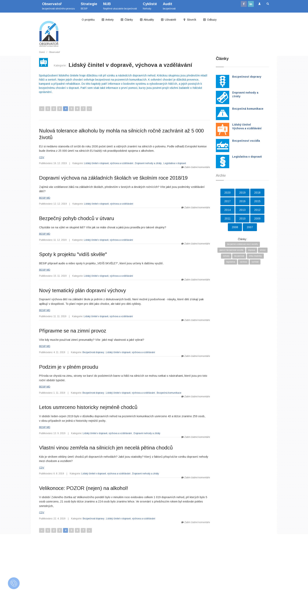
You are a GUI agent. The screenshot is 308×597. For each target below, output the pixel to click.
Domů (42, 52)
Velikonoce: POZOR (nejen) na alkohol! (83, 488)
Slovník (189, 19)
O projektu (88, 19)
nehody (226, 256)
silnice (263, 250)
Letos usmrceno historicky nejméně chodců (88, 407)
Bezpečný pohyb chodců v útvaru (76, 218)
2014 (227, 209)
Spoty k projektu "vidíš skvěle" (73, 254)
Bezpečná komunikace (169, 392)
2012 (257, 209)
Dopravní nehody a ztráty (148, 163)
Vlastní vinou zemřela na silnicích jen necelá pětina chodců (106, 448)
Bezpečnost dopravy (93, 352)
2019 (242, 192)
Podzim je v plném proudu (68, 367)
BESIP (89, 6)
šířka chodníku (255, 256)
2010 (242, 218)
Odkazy (210, 19)
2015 (257, 201)
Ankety (107, 19)
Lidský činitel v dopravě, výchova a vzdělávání (108, 163)
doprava (251, 250)
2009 (257, 218)
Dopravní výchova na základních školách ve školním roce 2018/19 (113, 178)
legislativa (230, 262)
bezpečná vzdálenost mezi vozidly (242, 244)
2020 (227, 192)
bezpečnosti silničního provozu (58, 6)
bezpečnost (239, 256)
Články (126, 19)
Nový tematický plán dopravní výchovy (82, 290)
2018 (257, 192)
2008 (235, 227)
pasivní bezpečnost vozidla (231, 250)
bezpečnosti (169, 6)
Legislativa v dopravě (174, 163)
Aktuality (147, 19)
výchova (243, 262)
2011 (228, 218)
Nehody (150, 6)
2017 (227, 201)
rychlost (255, 262)
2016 (242, 201)
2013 (242, 209)
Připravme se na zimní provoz (72, 331)
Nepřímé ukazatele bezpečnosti (120, 6)
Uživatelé (168, 19)
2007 (250, 227)
